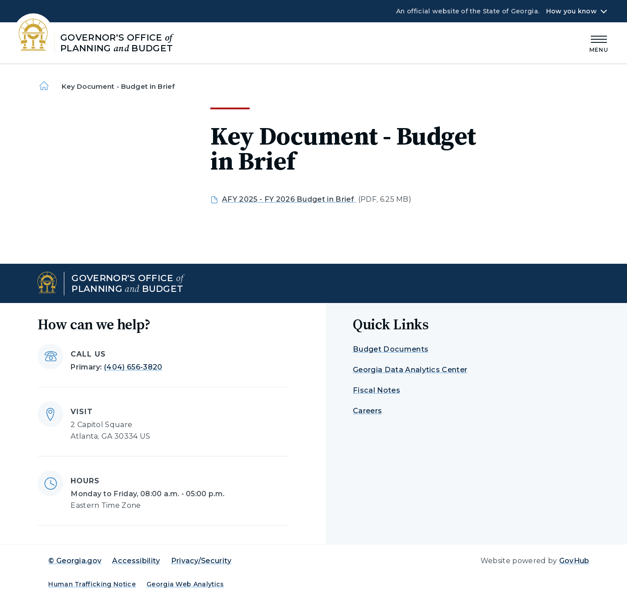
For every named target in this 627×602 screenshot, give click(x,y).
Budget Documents (390, 349)
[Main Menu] (598, 42)
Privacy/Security (201, 560)
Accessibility (136, 560)
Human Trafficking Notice (92, 584)
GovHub (574, 560)
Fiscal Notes (376, 390)
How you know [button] (571, 11)
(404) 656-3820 (133, 367)
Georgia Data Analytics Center (410, 369)
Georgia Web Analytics (185, 584)
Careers (367, 411)
